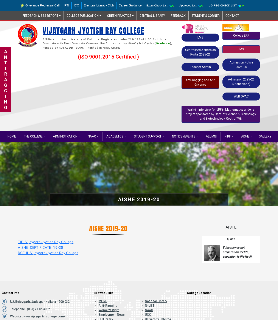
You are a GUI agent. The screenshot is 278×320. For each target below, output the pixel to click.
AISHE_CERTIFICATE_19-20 (40, 247)
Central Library (152, 15)
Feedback (178, 15)
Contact (232, 15)
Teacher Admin (200, 67)
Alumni (211, 136)
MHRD (103, 301)
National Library (156, 301)
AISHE (245, 136)
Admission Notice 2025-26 (241, 65)
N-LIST (149, 305)
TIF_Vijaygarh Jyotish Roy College (45, 242)
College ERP (241, 35)
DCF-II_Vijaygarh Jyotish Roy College (48, 253)
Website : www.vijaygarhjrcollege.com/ (37, 316)
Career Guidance (130, 5)
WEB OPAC (241, 96)
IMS (241, 49)
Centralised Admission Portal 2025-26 (200, 52)
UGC (148, 314)
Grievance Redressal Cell (40, 5)
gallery (265, 136)
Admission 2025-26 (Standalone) (241, 82)
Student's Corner (205, 15)
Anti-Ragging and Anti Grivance (200, 82)
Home (12, 136)
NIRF (228, 136)
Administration (65, 136)
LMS (200, 37)
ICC (76, 5)
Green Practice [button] (119, 15)
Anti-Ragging (108, 305)
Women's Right (109, 310)
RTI (66, 5)
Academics (114, 136)
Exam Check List (160, 5)
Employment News (112, 314)
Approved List (191, 5)
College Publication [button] (83, 15)
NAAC (92, 136)
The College (33, 136)
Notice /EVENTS (184, 136)
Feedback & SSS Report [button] (40, 15)
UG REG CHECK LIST (226, 5)
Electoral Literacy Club (99, 5)
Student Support (148, 136)
